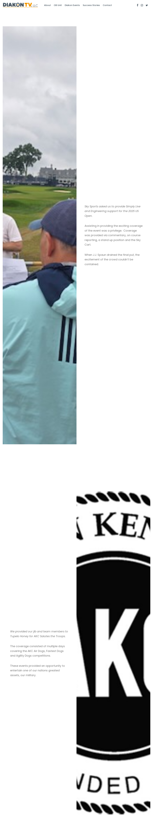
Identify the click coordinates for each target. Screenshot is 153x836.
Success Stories (91, 5)
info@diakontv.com (90, 799)
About (47, 5)
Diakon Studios (14, 804)
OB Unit (58, 5)
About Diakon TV (54, 799)
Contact (107, 5)
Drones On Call (14, 809)
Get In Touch (52, 809)
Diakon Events (72, 5)
